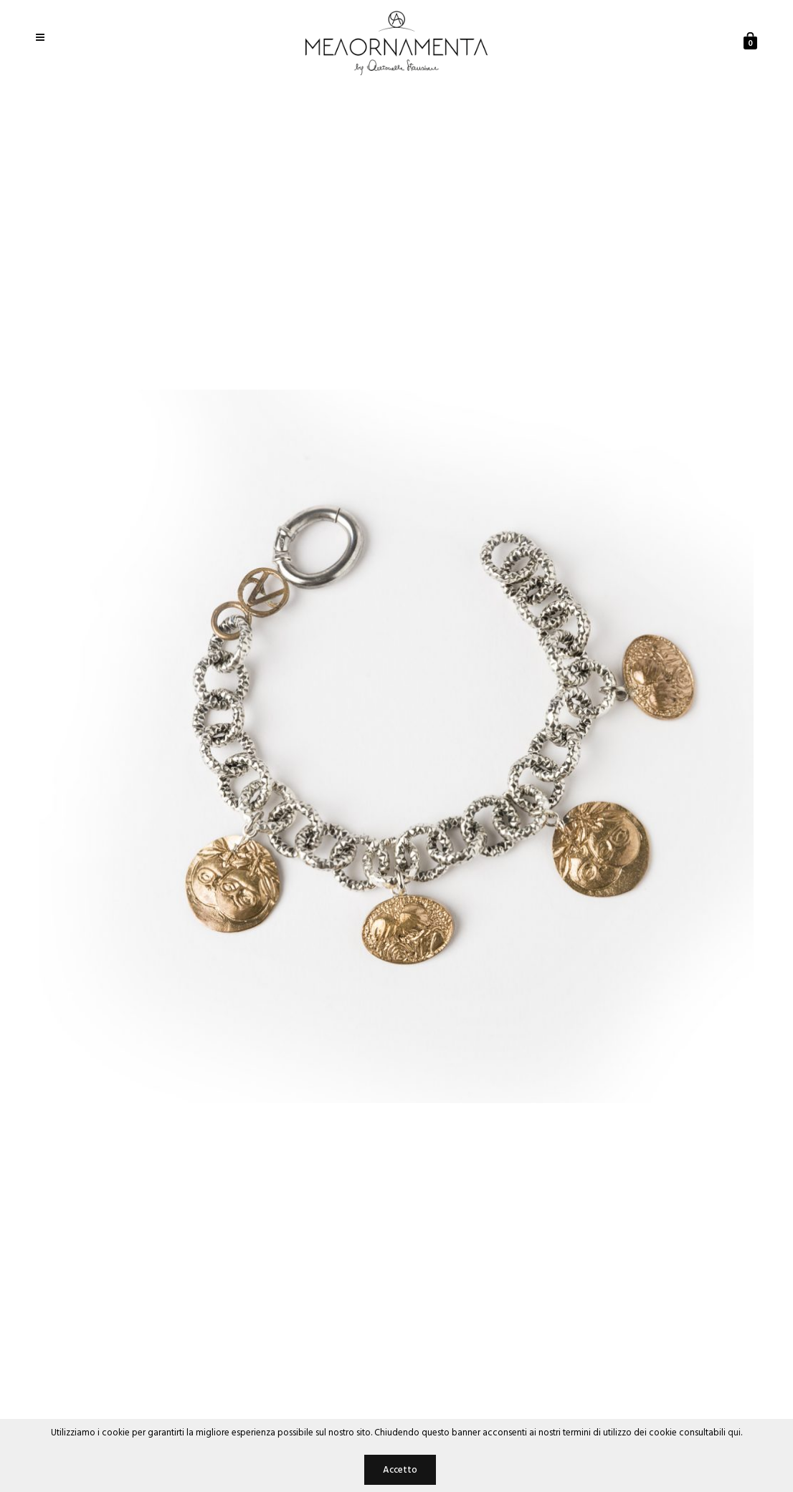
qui (734, 1432)
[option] (396, 746)
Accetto (400, 1470)
